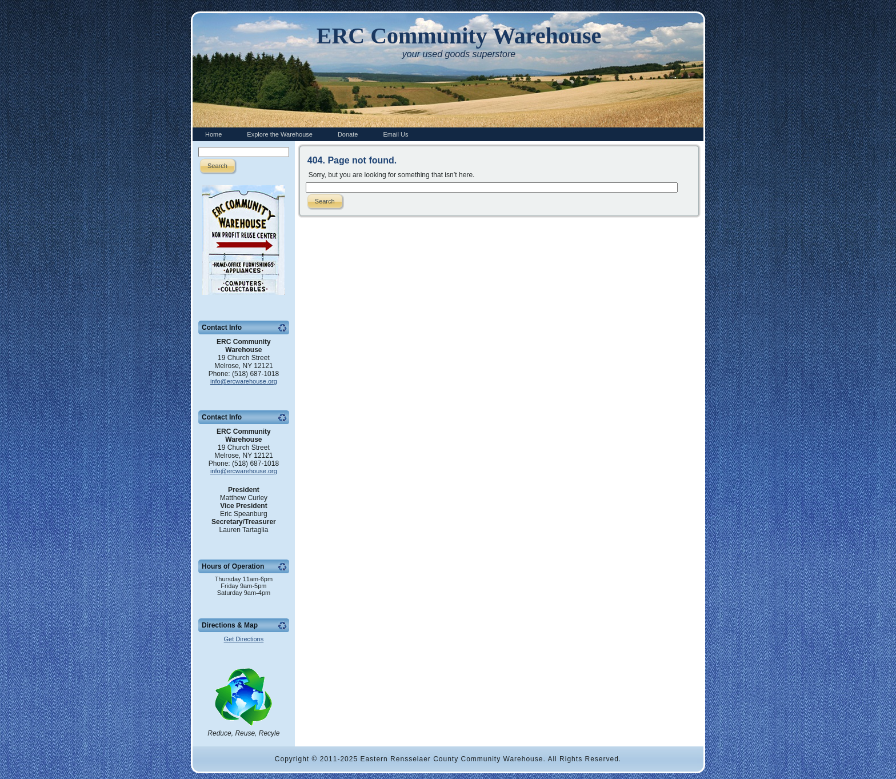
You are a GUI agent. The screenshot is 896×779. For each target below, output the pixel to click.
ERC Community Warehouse (459, 36)
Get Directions (244, 639)
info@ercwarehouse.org (243, 381)
